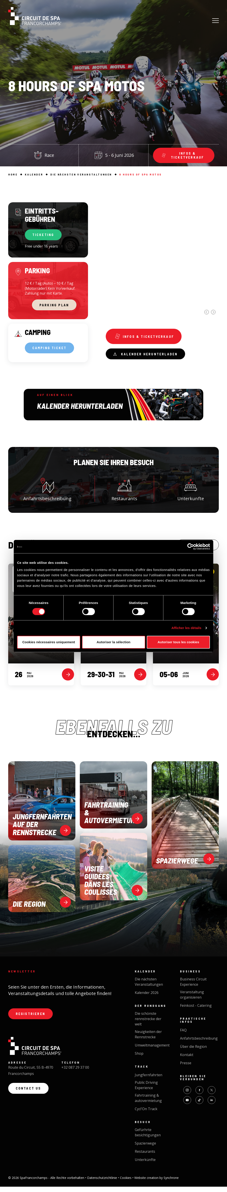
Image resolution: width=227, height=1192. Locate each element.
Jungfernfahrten (148, 1080)
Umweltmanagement (152, 1050)
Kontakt (186, 1060)
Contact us (30, 1096)
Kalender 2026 (147, 998)
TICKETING (44, 235)
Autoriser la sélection (114, 642)
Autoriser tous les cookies (178, 642)
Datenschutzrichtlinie (102, 1183)
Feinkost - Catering (196, 1011)
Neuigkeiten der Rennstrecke (148, 1040)
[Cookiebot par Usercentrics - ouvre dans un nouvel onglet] (190, 546)
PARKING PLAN (54, 307)
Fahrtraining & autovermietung (148, 1103)
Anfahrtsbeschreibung (47, 493)
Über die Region (193, 1052)
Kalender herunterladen (148, 356)
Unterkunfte (190, 493)
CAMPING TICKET (51, 351)
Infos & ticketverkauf (146, 337)
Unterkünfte (145, 1165)
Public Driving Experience (146, 1091)
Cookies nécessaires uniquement (48, 642)
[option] (162, 258)
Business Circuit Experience (193, 987)
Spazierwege (145, 1148)
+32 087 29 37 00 (75, 1074)
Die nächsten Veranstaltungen (149, 987)
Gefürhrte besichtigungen (148, 1138)
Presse (185, 1068)
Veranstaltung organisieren (192, 1000)
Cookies (126, 1183)
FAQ (183, 1035)
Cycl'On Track (146, 1114)
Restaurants (124, 493)
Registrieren (32, 1020)
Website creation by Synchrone (156, 1183)
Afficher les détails (186, 628)
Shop (139, 1058)
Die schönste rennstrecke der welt (148, 1024)
